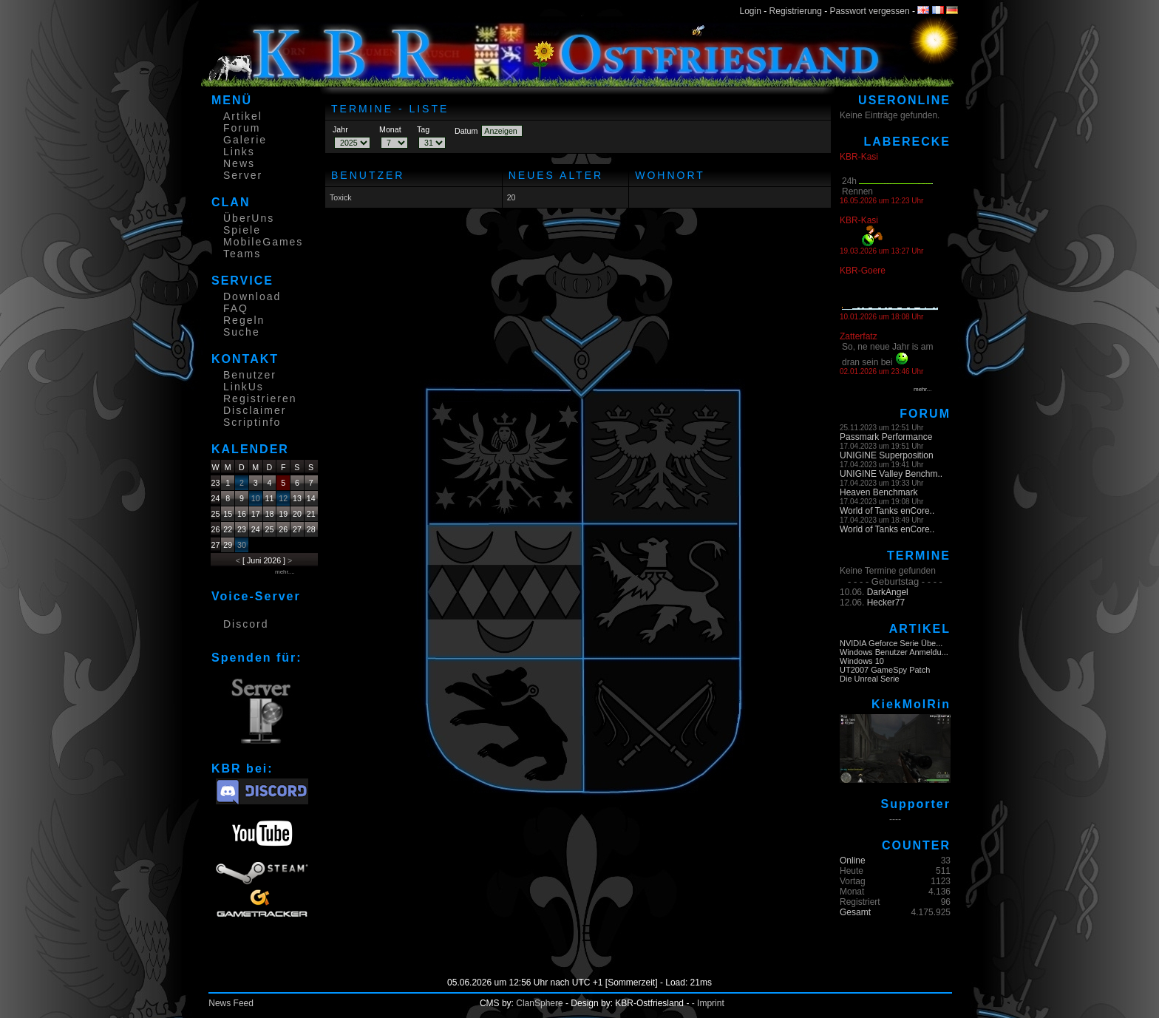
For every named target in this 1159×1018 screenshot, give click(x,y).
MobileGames (263, 242)
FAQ (235, 308)
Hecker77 (886, 602)
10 (255, 498)
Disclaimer (254, 410)
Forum (241, 128)
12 (283, 498)
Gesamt (855, 912)
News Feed (231, 1003)
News (239, 163)
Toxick (341, 197)
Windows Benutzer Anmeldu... (894, 652)
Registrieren (259, 398)
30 (241, 544)
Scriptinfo (252, 422)
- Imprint (708, 1003)
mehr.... (285, 572)
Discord (245, 624)
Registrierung (795, 11)
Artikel (242, 116)
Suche (241, 332)
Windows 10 (862, 660)
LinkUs (243, 387)
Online (853, 860)
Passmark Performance (886, 437)
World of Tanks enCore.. (887, 511)
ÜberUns (248, 218)
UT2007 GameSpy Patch (885, 669)
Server (242, 175)
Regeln (244, 320)
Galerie (245, 140)
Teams (242, 253)
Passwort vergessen (870, 11)
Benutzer (249, 375)
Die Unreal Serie (870, 678)
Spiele (242, 230)
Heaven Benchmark (878, 492)
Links (239, 151)
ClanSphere (539, 1003)
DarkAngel (887, 592)
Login (750, 11)
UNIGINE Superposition (887, 455)
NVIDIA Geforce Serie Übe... (891, 643)
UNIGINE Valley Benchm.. (891, 474)
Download (252, 296)
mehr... (922, 389)
